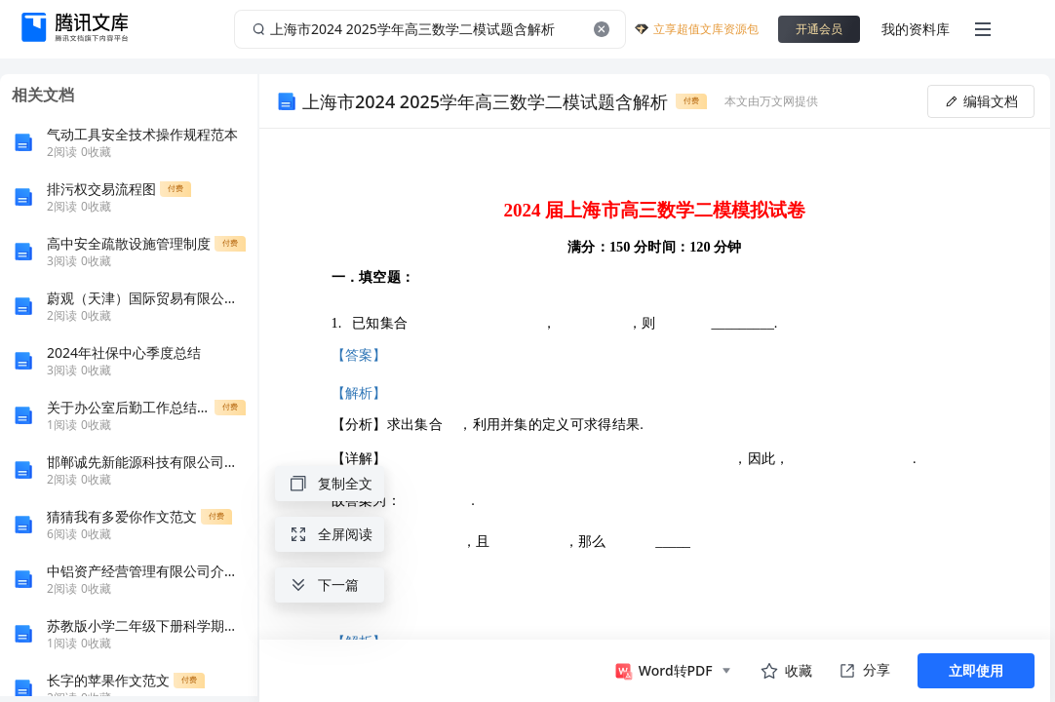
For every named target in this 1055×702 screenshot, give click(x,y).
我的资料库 (915, 29)
